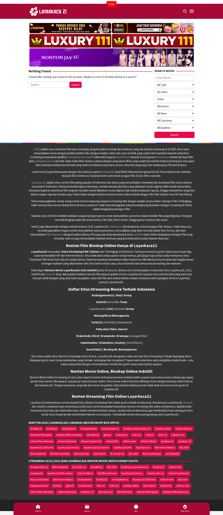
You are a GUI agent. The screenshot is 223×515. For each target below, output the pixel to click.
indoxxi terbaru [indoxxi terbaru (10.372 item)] (148, 441)
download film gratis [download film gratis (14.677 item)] (41, 435)
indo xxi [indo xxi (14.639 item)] (163, 435)
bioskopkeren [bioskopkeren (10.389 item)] (69, 428)
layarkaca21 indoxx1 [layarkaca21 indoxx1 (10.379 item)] (68, 447)
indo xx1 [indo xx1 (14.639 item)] (136, 435)
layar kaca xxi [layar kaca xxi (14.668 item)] (143, 447)
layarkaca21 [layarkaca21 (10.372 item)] (167, 441)
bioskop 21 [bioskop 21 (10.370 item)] (36, 428)
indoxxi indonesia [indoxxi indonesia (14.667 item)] (67, 441)
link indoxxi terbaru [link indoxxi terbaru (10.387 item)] (165, 447)
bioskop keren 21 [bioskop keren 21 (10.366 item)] (110, 428)
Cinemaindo (124, 322)
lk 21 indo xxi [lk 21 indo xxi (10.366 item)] (117, 453)
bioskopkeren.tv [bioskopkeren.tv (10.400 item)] (89, 428)
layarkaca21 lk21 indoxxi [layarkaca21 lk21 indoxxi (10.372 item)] (96, 447)
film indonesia (54, 234)
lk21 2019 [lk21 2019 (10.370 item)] (184, 447)
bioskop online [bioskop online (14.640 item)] (163, 428)
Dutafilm (113, 302)
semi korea (162, 157)
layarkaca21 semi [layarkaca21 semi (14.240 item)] (122, 447)
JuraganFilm (138, 336)
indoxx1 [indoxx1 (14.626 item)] (150, 435)
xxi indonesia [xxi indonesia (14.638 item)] (172, 453)
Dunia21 (50, 274)
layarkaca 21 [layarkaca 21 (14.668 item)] (184, 441)
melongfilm (108, 172)
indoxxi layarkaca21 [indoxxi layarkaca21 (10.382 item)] (91, 441)
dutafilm (138, 234)
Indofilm (109, 322)
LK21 (37, 149)
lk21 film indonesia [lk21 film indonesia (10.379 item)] (60, 453)
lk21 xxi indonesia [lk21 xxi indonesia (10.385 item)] (152, 453)
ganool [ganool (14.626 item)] (107, 435)
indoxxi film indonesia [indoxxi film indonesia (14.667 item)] (42, 441)
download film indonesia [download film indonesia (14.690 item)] (69, 435)
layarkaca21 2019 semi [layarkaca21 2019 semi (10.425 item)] (42, 447)
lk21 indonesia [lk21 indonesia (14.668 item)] (81, 453)
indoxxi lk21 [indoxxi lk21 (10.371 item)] (112, 441)
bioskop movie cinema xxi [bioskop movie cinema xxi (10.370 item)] (137, 428)
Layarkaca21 (38, 182)
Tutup (111, 4)
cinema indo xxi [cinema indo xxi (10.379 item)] (183, 428)
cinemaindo (74, 157)
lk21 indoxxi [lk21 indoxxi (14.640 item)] (100, 453)
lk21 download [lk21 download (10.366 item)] (38, 453)
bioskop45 (87, 157)
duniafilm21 (123, 157)
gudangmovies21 (44, 161)
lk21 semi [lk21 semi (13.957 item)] (133, 453)
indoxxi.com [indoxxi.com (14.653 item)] (178, 435)
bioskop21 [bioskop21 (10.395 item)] (52, 428)
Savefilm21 (134, 342)
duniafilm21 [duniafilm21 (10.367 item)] (93, 435)
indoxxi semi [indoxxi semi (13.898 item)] (129, 441)
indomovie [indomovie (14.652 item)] (121, 435)
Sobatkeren (116, 226)
